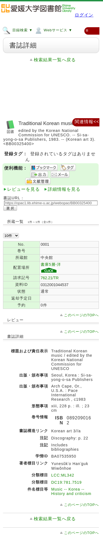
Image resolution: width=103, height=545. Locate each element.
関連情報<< (87, 121)
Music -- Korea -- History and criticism (71, 491)
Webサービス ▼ (53, 30)
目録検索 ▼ (17, 30)
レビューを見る (23, 189)
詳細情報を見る (64, 189)
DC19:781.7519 (66, 482)
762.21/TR (50, 278)
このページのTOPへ (81, 315)
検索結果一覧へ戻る (55, 59)
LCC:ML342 (62, 475)
